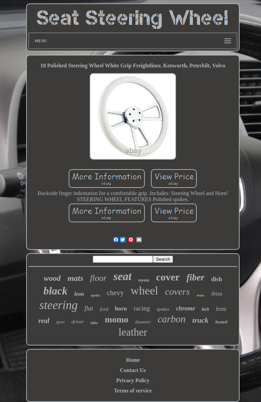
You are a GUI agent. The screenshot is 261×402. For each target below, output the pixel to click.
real (43, 320)
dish (216, 279)
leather (133, 332)
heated (221, 321)
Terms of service (133, 390)
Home (133, 360)
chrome (185, 308)
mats (75, 278)
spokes (163, 309)
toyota (143, 280)
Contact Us (133, 370)
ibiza (216, 293)
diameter (143, 321)
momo (116, 319)
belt (205, 309)
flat (89, 308)
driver (77, 321)
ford (104, 309)
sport (60, 322)
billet (94, 323)
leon (79, 294)
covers (177, 291)
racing (142, 308)
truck (200, 320)
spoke (95, 295)
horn (121, 308)
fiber (195, 277)
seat (123, 276)
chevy (115, 293)
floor (98, 278)
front (221, 309)
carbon (172, 318)
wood (52, 278)
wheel (144, 290)
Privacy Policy (133, 380)
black (56, 291)
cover (168, 277)
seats (201, 295)
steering (58, 305)
